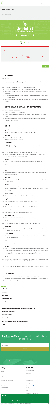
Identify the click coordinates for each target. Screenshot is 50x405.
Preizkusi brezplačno (29, 380)
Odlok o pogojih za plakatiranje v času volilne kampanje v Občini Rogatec (21, 206)
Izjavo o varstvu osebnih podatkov (33, 361)
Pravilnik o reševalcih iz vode (11, 78)
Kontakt (27, 387)
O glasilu (2, 371)
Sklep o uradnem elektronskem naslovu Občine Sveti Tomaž (18, 212)
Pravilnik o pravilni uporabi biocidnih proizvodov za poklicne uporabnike (21, 85)
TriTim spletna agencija (18, 403)
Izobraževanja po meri (30, 371)
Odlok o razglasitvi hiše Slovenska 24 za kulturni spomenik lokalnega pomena (22, 223)
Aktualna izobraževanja (30, 370)
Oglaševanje (28, 390)
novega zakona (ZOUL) (12, 397)
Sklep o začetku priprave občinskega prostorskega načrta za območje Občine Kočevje (24, 161)
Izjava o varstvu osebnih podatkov (32, 393)
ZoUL (27, 56)
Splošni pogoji (28, 391)
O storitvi (27, 378)
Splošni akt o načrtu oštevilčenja (12, 110)
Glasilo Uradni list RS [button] (7, 14)
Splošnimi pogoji (20, 361)
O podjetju (28, 385)
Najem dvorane (28, 373)
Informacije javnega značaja (31, 388)
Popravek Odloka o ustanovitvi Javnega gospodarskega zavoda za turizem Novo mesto (24, 280)
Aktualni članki (3, 385)
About (32, 385)
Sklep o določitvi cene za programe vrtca (14, 217)
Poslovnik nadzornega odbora (12, 243)
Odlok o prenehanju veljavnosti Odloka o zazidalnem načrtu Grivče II (20, 132)
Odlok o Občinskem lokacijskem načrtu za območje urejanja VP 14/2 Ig (21, 152)
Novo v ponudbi (4, 378)
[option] (25, 35)
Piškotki (9, 403)
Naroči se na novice (4, 387)
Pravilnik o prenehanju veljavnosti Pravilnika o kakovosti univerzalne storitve (22, 89)
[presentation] (25, 356)
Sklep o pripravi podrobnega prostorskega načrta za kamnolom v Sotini (21, 201)
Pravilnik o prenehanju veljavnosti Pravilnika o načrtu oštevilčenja (20, 87)
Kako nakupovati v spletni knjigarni (7, 380)
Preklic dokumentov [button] (7, 17)
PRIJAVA (25, 348)
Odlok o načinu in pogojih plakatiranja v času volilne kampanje (19, 195)
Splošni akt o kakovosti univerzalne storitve (15, 112)
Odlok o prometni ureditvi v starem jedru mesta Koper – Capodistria (20, 167)
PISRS (28, 58)
